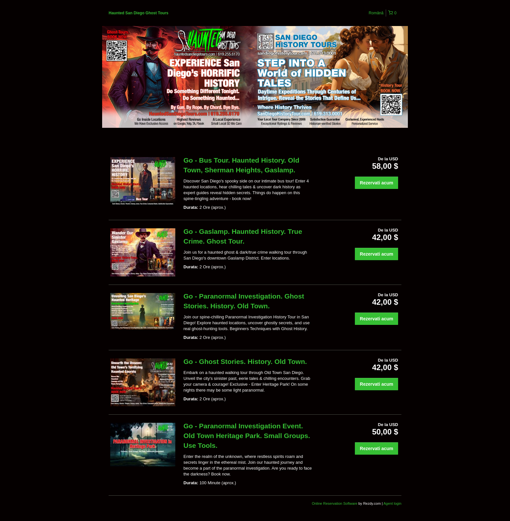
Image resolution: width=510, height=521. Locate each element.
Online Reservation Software (334, 503)
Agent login (392, 503)
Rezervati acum (376, 182)
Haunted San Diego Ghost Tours (138, 13)
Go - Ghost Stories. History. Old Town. (245, 361)
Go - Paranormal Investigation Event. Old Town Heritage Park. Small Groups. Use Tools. (246, 435)
